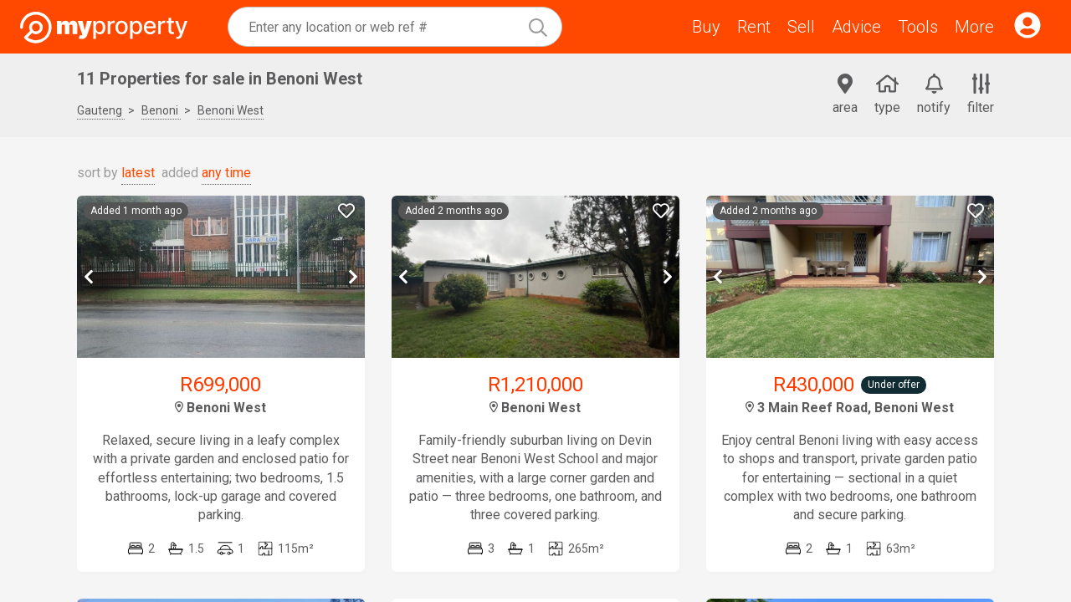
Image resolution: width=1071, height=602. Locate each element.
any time (226, 173)
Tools (918, 27)
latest (138, 173)
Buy (706, 27)
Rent (754, 27)
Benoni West (230, 110)
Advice (856, 27)
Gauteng (101, 110)
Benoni (161, 110)
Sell (801, 27)
